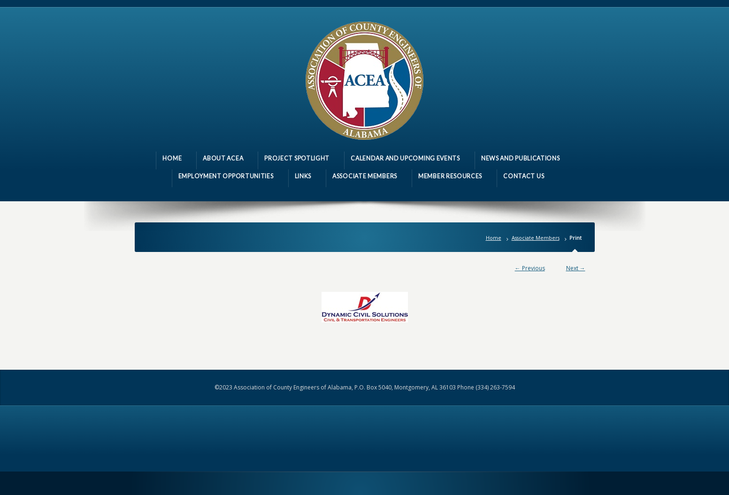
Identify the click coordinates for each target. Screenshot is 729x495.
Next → (575, 268)
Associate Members (536, 237)
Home (493, 237)
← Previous (530, 268)
